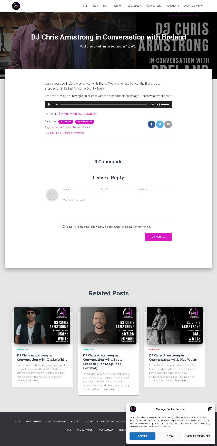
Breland (86, 127)
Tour (105, 6)
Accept (142, 436)
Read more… (32, 380)
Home (84, 6)
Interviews (66, 121)
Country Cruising (193, 6)
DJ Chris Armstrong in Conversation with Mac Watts (173, 357)
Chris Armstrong (56, 421)
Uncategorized (84, 121)
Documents (172, 6)
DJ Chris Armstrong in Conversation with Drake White (42, 357)
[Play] (49, 104)
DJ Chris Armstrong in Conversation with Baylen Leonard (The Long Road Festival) (104, 361)
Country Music (53, 132)
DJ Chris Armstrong (73, 132)
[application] (108, 104)
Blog (95, 6)
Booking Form (153, 6)
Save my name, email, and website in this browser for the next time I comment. (109, 226)
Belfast (77, 127)
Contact (118, 6)
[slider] (104, 104)
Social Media (134, 6)
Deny (170, 436)
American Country (62, 127)
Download (91, 113)
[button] (210, 409)
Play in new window (70, 113)
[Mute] (158, 104)
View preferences (198, 436)
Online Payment (85, 430)
